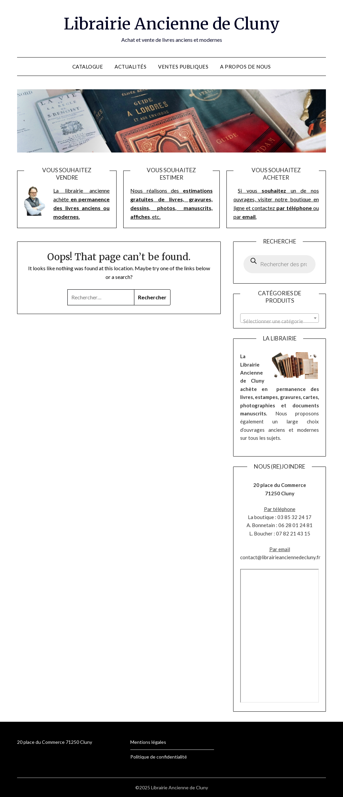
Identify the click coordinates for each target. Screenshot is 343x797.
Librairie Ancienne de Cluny (172, 24)
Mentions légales (148, 742)
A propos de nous (245, 67)
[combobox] (279, 318)
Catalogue (87, 67)
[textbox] (279, 321)
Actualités (130, 67)
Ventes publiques (183, 67)
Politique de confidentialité (158, 757)
